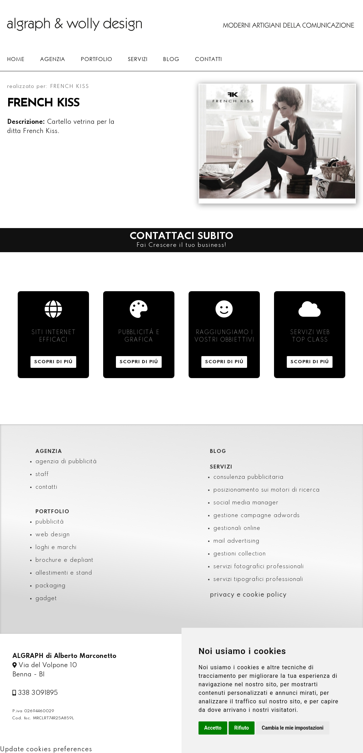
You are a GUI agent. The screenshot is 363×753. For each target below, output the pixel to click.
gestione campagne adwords (256, 516)
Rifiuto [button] (241, 728)
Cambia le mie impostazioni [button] (292, 728)
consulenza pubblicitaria (248, 477)
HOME (15, 58)
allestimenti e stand (63, 573)
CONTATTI (208, 58)
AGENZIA (52, 58)
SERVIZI (137, 58)
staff (42, 474)
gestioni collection (239, 554)
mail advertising (236, 541)
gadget (46, 599)
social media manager (246, 503)
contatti (46, 487)
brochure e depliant (64, 560)
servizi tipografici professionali (258, 579)
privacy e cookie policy (248, 595)
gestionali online (237, 528)
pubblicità (49, 522)
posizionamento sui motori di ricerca (266, 490)
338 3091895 (35, 693)
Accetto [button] (213, 728)
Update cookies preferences (46, 749)
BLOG (171, 58)
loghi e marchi (56, 547)
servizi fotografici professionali (258, 567)
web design (52, 535)
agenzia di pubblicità (66, 462)
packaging (50, 586)
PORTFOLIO (96, 58)
